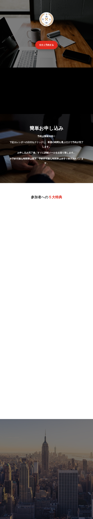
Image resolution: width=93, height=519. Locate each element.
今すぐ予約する (46, 44)
